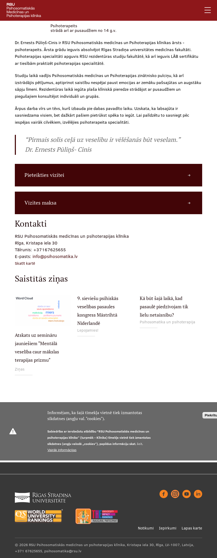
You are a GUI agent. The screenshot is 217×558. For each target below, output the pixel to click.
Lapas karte (192, 528)
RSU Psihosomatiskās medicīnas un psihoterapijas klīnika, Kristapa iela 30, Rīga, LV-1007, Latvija (111, 544)
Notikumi (146, 528)
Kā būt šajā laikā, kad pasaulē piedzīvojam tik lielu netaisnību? (164, 306)
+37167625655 (49, 250)
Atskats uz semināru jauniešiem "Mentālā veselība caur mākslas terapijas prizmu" (37, 347)
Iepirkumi (167, 528)
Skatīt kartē (25, 263)
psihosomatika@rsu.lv (62, 551)
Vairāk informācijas (61, 450)
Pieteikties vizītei (44, 175)
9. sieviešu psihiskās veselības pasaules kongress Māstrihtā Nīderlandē (97, 310)
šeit (139, 444)
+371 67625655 (28, 551)
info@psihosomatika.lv (55, 256)
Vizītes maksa (40, 202)
